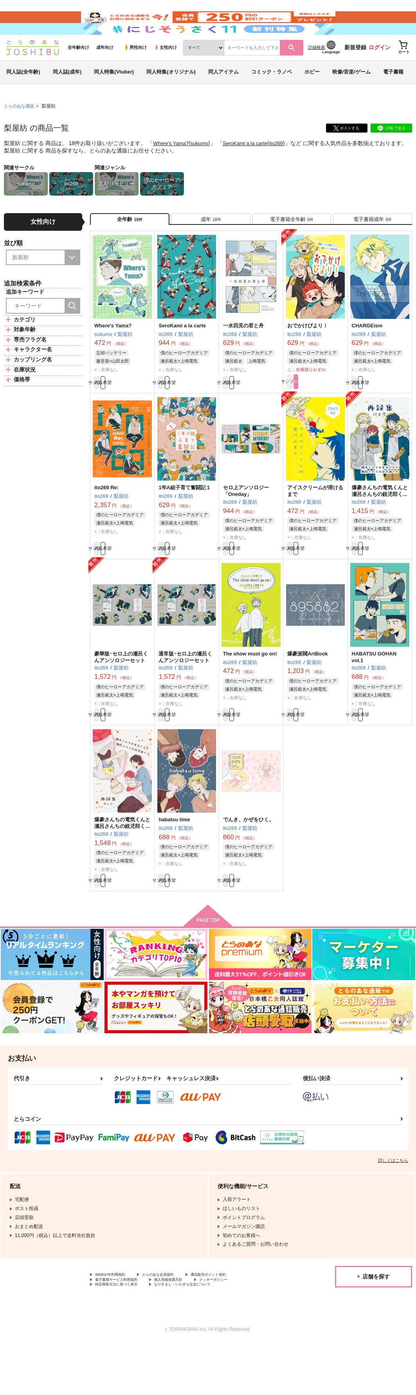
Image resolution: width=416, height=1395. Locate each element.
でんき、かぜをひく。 (248, 862)
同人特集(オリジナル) (171, 95)
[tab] (210, 245)
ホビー (312, 95)
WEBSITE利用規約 (115, 1322)
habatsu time (174, 862)
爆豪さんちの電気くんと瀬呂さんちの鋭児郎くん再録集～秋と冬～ (380, 527)
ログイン (380, 71)
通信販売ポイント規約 (234, 1322)
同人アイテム (223, 95)
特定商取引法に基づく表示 (123, 1335)
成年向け (104, 70)
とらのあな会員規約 (173, 1322)
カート (330, 414)
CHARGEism (367, 356)
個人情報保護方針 (187, 1328)
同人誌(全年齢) (23, 95)
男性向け (135, 71)
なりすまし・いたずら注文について (205, 1335)
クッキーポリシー (241, 1328)
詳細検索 (316, 70)
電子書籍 (393, 95)
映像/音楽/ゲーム (351, 95)
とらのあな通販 (20, 129)
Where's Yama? (172, 166)
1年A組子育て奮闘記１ (184, 521)
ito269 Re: (106, 521)
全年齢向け (78, 70)
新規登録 (355, 71)
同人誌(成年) (67, 95)
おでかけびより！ (307, 356)
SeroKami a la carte (251, 166)
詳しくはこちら (393, 1207)
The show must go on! (250, 692)
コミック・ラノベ (271, 95)
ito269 (284, 166)
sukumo (203, 166)
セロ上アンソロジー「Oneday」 (246, 524)
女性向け (165, 71)
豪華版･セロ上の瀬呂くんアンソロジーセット (121, 695)
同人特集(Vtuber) (114, 95)
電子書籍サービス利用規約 (123, 1328)
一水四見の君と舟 (243, 356)
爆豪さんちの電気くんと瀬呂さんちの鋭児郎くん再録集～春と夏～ (122, 868)
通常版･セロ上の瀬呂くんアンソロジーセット (185, 695)
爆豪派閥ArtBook (307, 692)
